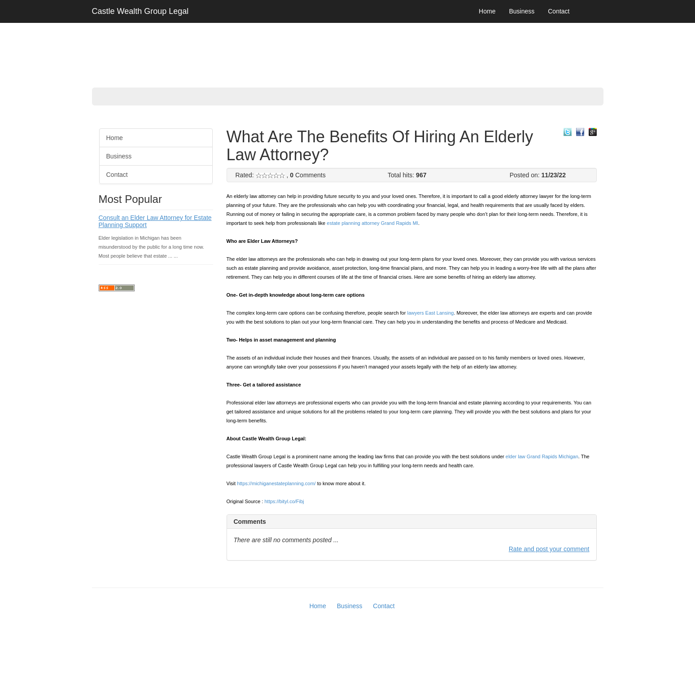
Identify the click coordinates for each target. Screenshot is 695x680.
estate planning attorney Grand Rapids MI (372, 223)
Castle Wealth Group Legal (140, 11)
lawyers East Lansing (430, 313)
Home (487, 11)
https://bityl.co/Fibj (284, 501)
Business (521, 11)
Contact (558, 11)
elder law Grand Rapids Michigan (542, 456)
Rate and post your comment (549, 549)
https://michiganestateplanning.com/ (276, 483)
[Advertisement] (36, 255)
